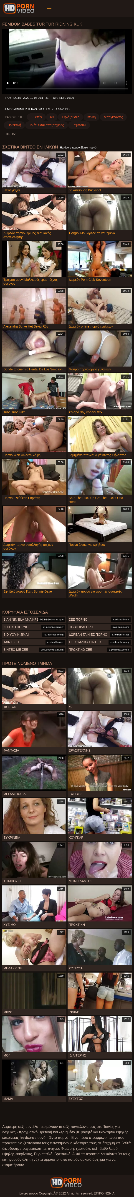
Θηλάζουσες (70, 117)
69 (52, 117)
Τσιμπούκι (79, 125)
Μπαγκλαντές (113, 117)
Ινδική (91, 117)
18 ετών (36, 117)
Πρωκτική (14, 125)
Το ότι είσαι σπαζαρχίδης (46, 125)
